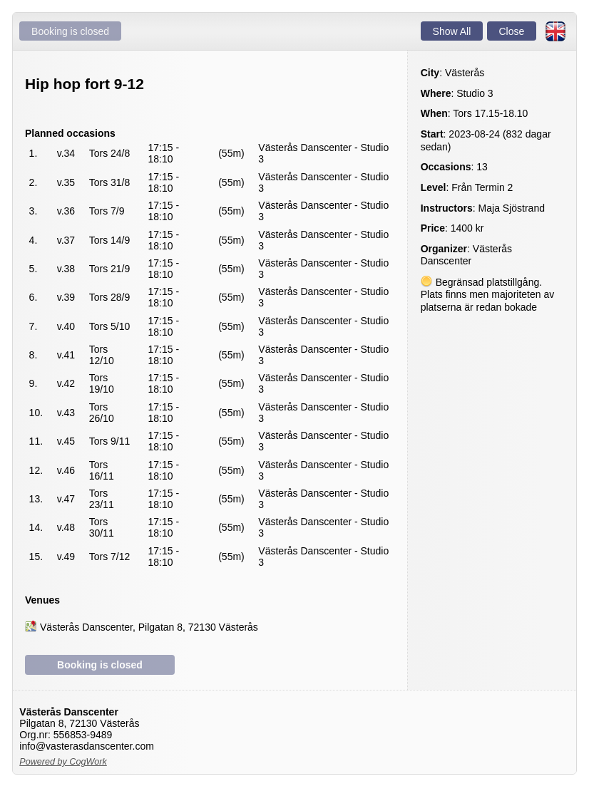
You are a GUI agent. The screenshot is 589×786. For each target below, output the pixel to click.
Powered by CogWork (63, 762)
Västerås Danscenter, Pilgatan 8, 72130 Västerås (149, 626)
